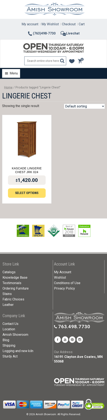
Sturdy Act (10, 356)
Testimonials (12, 283)
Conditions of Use (67, 283)
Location (9, 329)
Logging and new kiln (18, 351)
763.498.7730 (74, 326)
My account (30, 24)
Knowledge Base (15, 278)
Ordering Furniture (16, 288)
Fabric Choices (13, 299)
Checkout (69, 24)
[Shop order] (84, 106)
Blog (6, 340)
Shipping (9, 345)
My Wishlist (50, 24)
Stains (7, 294)
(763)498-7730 (41, 33)
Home (8, 87)
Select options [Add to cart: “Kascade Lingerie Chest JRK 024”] (27, 193)
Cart (82, 24)
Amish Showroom (15, 335)
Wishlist (60, 278)
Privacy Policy (64, 288)
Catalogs (9, 272)
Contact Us (10, 324)
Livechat (70, 33)
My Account (62, 272)
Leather (8, 305)
